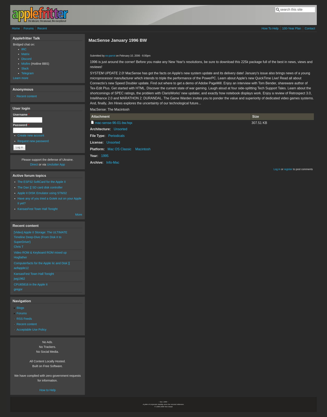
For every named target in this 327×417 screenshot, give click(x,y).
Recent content (26, 96)
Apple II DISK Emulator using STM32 (42, 193)
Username (21, 114)
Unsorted (120, 129)
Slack (25, 68)
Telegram (27, 73)
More (78, 214)
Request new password (33, 141)
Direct (34, 164)
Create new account (31, 135)
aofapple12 (21, 268)
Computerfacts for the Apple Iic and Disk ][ (42, 263)
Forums (29, 28)
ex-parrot (110, 55)
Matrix (25, 54)
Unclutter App (56, 164)
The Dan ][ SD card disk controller (40, 187)
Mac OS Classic (119, 149)
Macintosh (143, 149)
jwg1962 (19, 278)
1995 (105, 156)
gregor (18, 289)
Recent (42, 28)
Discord (26, 59)
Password (21, 125)
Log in (277, 169)
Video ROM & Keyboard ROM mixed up (40, 252)
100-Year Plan (291, 28)
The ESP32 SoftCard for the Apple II (42, 181)
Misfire (25, 63)
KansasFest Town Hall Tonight (38, 209)
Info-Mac (112, 162)
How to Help (47, 390)
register (288, 169)
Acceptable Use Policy (31, 329)
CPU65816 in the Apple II (31, 284)
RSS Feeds (24, 318)
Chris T (18, 246)
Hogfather (20, 257)
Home (16, 28)
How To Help (270, 28)
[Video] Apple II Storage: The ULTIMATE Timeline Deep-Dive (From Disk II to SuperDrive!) (40, 237)
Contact (310, 28)
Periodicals (116, 136)
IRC (23, 49)
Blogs (20, 308)
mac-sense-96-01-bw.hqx (113, 123)
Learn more (20, 78)
